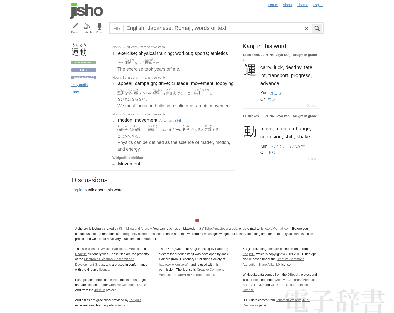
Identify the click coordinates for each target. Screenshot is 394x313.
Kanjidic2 (118, 249)
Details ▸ (312, 105)
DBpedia (294, 274)
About (287, 5)
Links (75, 92)
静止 (178, 120)
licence (104, 269)
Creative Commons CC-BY (128, 285)
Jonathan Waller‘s (288, 300)
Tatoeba (131, 280)
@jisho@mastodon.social (220, 228)
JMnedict (133, 249)
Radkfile (81, 254)
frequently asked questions (142, 234)
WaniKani (121, 305)
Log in (318, 5)
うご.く (276, 146)
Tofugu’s (135, 300)
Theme (302, 5)
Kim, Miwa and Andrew (135, 228)
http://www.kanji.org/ (173, 264)
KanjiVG (249, 254)
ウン (272, 99)
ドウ (272, 152)
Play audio (79, 85)
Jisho (86, 11)
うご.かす (296, 146)
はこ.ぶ (276, 93)
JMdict (105, 249)
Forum (273, 5)
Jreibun (99, 290)
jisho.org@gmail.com (275, 228)
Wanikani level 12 (84, 77)
